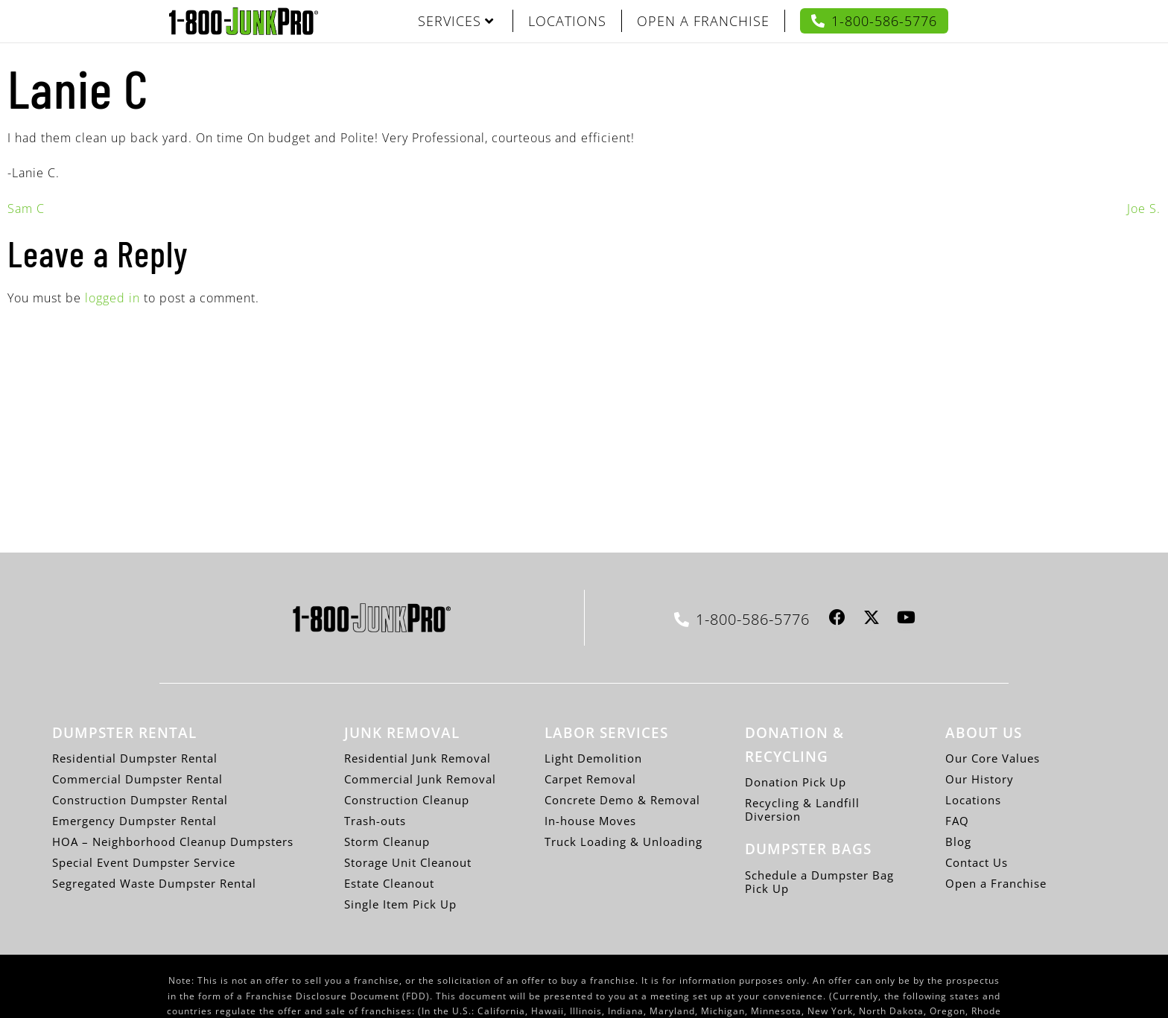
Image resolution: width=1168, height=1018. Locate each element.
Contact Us (976, 862)
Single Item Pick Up (400, 904)
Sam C (26, 208)
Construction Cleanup (406, 799)
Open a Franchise (996, 883)
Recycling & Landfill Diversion (802, 809)
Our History (979, 779)
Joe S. (1144, 208)
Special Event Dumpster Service (143, 862)
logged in (112, 298)
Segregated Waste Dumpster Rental (154, 883)
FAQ (957, 820)
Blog (958, 841)
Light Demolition (593, 758)
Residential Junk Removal (417, 758)
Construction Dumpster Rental (140, 799)
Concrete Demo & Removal (622, 799)
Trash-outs (375, 820)
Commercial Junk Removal (420, 779)
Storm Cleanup (387, 841)
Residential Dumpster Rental (135, 758)
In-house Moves (590, 820)
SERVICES (456, 21)
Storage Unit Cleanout (408, 862)
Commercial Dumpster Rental (137, 779)
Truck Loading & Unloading (623, 841)
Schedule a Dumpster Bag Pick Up (819, 882)
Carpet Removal (590, 779)
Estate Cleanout (389, 883)
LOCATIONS (567, 21)
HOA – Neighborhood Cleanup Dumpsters (172, 841)
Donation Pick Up (795, 781)
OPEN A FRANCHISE (703, 21)
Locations (973, 799)
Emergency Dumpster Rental (134, 820)
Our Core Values (992, 758)
